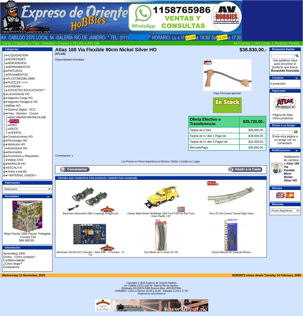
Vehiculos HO (16, 144)
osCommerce (158, 293)
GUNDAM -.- (15, 86)
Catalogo (22, 43)
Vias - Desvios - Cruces (50, 43)
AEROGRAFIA (17, 63)
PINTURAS (14, 71)
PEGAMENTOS (17, 74)
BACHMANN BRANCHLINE (28, 117)
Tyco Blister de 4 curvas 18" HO (161, 252)
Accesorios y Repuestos (23, 156)
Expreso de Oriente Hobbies (161, 283)
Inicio (6, 43)
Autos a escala (17, 171)
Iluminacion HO (17, 148)
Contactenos (11, 267)
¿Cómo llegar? (12, 263)
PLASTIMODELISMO (21, 78)
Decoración (14, 152)
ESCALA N (14, 167)
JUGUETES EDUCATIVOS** (26, 90)
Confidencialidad (14, 260)
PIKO (13, 125)
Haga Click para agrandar (227, 92)
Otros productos (283, 118)
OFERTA (16, 133)
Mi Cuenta (242, 43)
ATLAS (78, 43)
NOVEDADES (16, 59)
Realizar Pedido (287, 43)
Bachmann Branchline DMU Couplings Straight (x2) (90, 213)
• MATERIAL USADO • (22, 175)
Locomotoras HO (18, 94)
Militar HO (13, 105)
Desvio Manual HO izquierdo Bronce (231, 252)
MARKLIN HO (16, 164)
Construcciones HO (20, 136)
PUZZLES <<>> (17, 82)
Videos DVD (15, 160)
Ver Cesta (262, 43)
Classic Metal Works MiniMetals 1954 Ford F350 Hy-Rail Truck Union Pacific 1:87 (161, 215)
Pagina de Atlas (283, 115)
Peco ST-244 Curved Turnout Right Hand (231, 213)
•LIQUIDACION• (17, 55)
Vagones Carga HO (20, 98)
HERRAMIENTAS (18, 67)
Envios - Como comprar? (19, 257)
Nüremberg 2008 (14, 253)
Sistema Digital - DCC (21, 109)
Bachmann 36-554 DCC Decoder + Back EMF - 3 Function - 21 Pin (91, 253)
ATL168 (93, 43)
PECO (14, 129)
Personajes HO (17, 140)
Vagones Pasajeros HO (22, 102)
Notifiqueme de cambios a (291, 168)
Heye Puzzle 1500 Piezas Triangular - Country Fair (27, 235)
